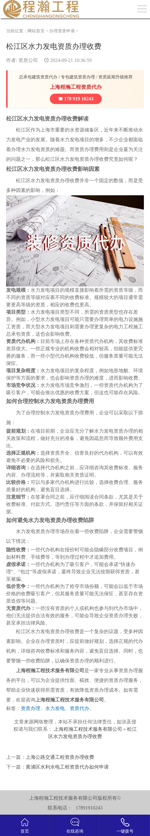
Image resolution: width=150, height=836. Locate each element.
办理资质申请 (62, 31)
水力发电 (55, 708)
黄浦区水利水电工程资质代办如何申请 (67, 766)
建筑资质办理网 (42, 9)
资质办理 (30, 708)
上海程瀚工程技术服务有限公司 (88, 729)
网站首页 (36, 31)
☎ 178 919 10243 (75, 98)
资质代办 (79, 708)
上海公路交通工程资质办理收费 (60, 757)
